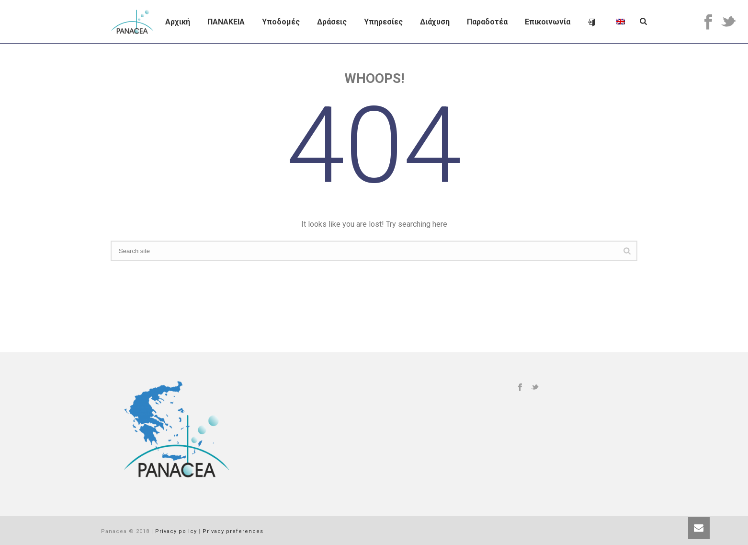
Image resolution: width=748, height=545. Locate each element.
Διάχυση (435, 21)
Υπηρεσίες (383, 21)
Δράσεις (332, 21)
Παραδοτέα (487, 21)
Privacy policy (176, 531)
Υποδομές (281, 21)
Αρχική (177, 21)
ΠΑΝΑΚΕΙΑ (226, 21)
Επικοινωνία (547, 21)
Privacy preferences (233, 531)
